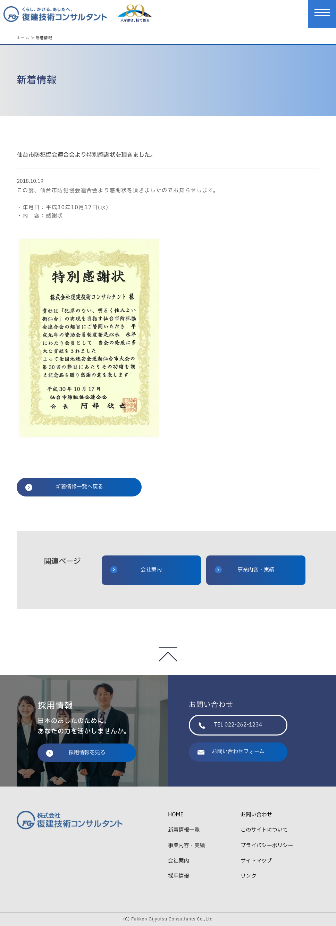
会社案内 (136, 570)
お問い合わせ (256, 815)
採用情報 (178, 876)
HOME (176, 815)
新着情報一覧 (184, 830)
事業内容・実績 (244, 570)
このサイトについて (264, 830)
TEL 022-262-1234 (230, 725)
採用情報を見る (75, 753)
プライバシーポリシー (267, 846)
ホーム (23, 37)
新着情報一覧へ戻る (64, 487)
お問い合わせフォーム (231, 752)
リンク (249, 876)
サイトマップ (256, 861)
